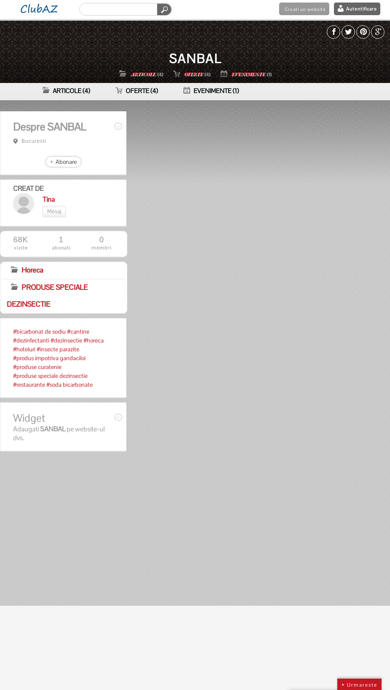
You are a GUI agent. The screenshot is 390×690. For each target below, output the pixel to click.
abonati (61, 243)
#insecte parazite (58, 349)
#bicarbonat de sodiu (39, 331)
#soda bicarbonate (69, 384)
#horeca (93, 340)
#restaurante (29, 384)
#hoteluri (24, 349)
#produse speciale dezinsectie (50, 376)
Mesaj (54, 211)
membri (101, 243)
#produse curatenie (37, 367)
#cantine (78, 331)
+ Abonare (63, 162)
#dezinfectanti (31, 340)
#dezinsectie (66, 340)
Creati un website (305, 9)
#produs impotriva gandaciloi (49, 358)
